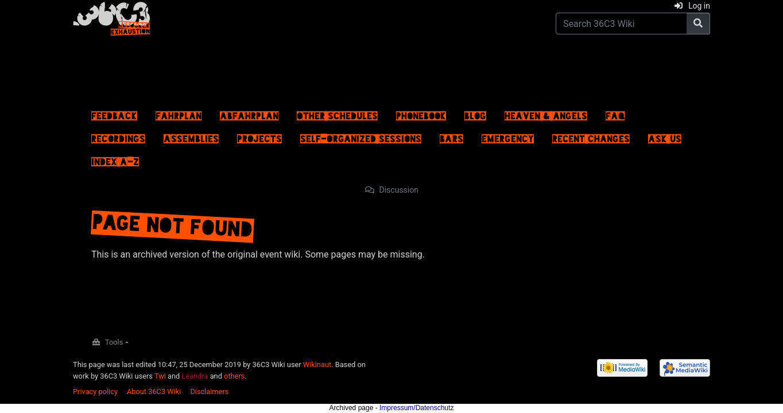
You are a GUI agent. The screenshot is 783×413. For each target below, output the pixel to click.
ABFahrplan (249, 113)
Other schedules (337, 113)
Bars (451, 136)
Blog (475, 113)
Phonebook (421, 113)
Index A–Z (115, 159)
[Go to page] (698, 23)
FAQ (615, 113)
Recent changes (591, 136)
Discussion (398, 189)
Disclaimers (209, 391)
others (234, 376)
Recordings (118, 136)
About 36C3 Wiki (154, 391)
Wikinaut (317, 364)
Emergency (508, 136)
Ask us (664, 136)
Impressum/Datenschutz (416, 408)
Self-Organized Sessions (360, 136)
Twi (160, 376)
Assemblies (191, 136)
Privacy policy (95, 391)
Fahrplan (178, 113)
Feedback (114, 113)
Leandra (195, 376)
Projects (259, 136)
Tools (114, 342)
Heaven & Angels (546, 113)
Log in (699, 5)
